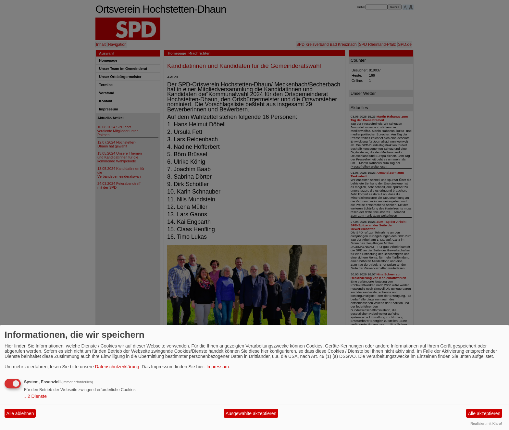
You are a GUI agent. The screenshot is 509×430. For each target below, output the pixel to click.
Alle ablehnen (20, 413)
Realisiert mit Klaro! (486, 423)
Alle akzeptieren (484, 413)
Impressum (217, 366)
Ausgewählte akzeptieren (251, 413)
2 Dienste (35, 396)
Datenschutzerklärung (117, 366)
